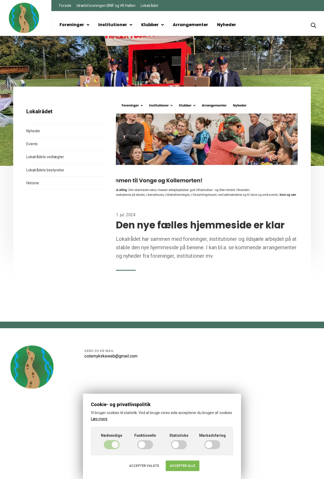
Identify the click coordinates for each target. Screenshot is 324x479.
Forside (65, 5)
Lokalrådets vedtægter (45, 157)
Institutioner (115, 25)
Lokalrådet (149, 5)
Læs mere (99, 419)
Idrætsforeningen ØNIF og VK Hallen (106, 5)
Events (32, 144)
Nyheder (226, 25)
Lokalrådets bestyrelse (45, 170)
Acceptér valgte (144, 466)
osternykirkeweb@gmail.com (111, 356)
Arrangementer (190, 25)
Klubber (152, 25)
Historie (32, 183)
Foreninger (74, 25)
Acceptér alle (182, 466)
